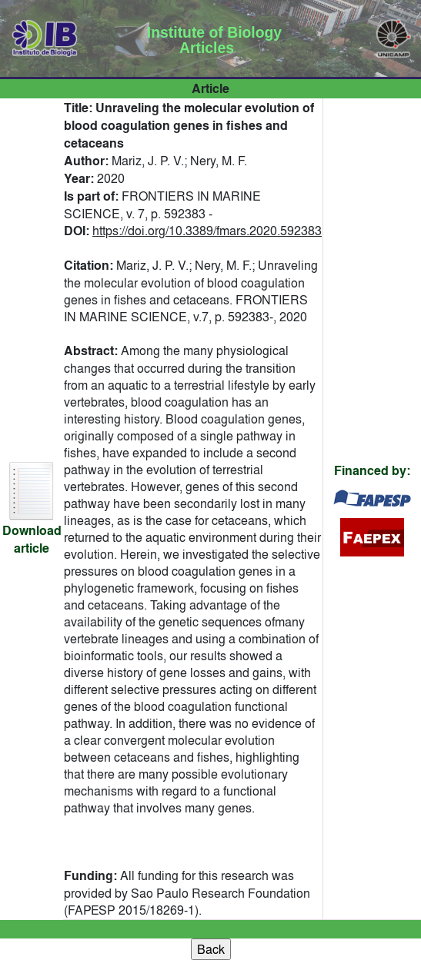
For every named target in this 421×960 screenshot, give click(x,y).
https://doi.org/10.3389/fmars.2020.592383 (207, 230)
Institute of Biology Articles (214, 40)
